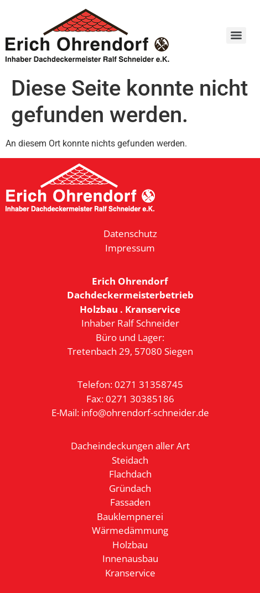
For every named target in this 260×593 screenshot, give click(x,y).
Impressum (130, 248)
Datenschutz (130, 233)
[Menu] (236, 35)
